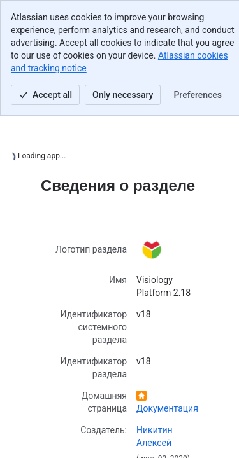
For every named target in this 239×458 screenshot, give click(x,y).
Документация (167, 408)
